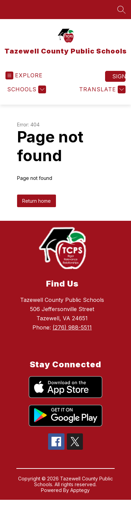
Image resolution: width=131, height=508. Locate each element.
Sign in (119, 76)
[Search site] (121, 9)
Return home (36, 201)
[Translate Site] (101, 89)
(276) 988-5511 (72, 327)
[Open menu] (24, 75)
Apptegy (80, 490)
